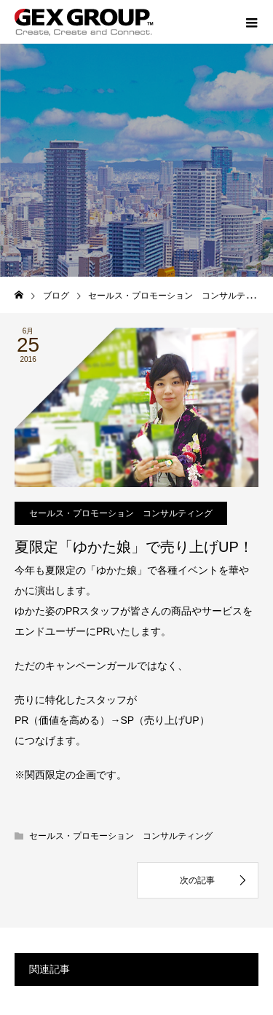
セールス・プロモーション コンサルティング (121, 513)
